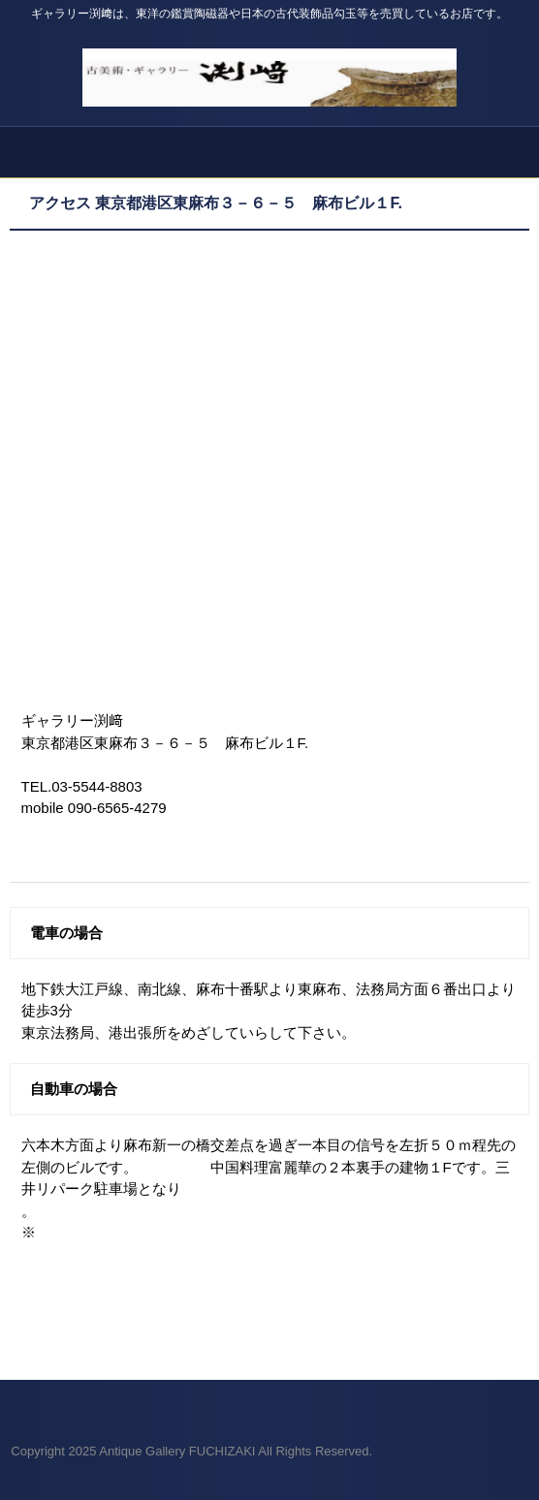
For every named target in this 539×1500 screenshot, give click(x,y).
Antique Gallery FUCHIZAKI (269, 67)
